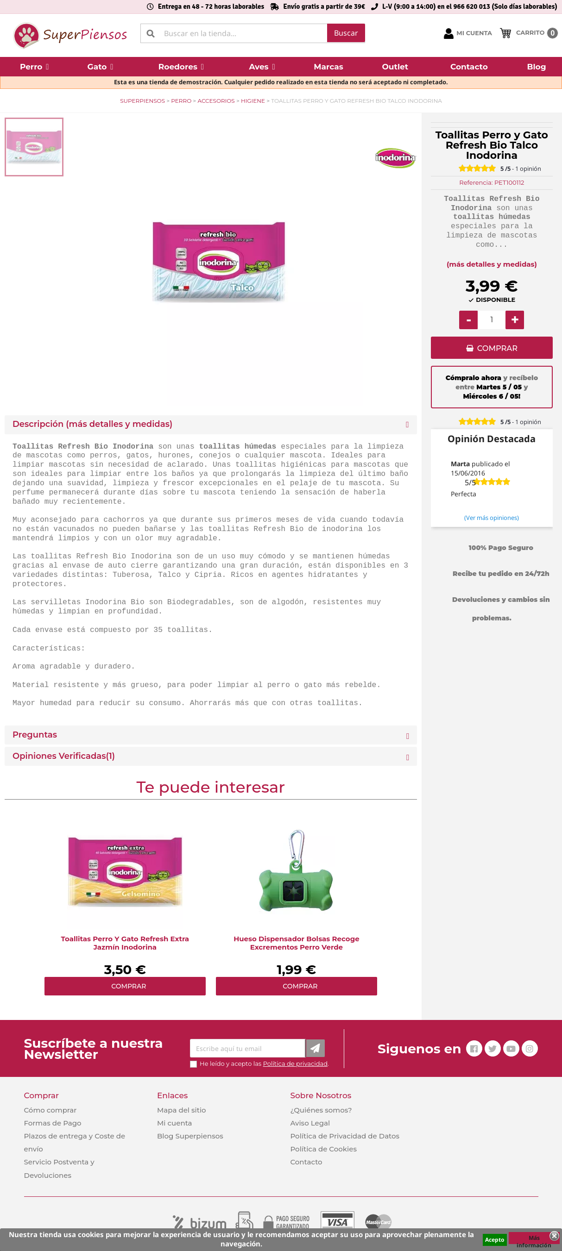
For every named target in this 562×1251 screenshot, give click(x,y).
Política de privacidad (295, 1063)
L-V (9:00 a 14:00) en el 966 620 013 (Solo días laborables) (469, 6)
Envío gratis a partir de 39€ (324, 6)
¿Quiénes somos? (321, 1110)
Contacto (306, 1161)
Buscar (346, 33)
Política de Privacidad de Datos (344, 1136)
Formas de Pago (53, 1123)
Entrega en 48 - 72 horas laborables (211, 6)
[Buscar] (252, 33)
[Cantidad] (491, 320)
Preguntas (35, 735)
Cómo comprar (50, 1110)
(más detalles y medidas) (492, 264)
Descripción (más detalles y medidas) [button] (92, 424)
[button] (34, 66)
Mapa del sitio (181, 1110)
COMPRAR (497, 348)
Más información (534, 1239)
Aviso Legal (310, 1123)
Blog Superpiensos (190, 1136)
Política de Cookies (323, 1149)
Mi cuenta (174, 1123)
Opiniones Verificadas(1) (64, 756)
